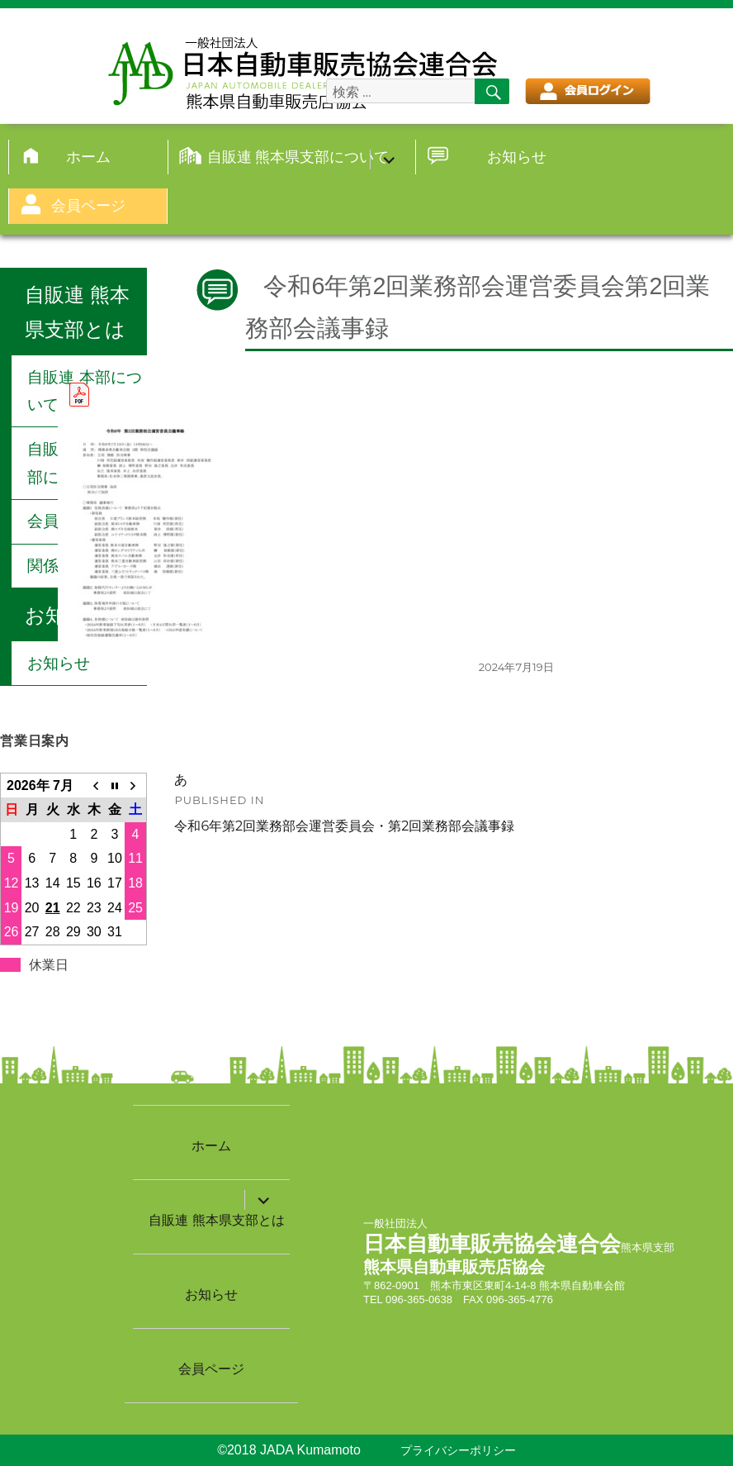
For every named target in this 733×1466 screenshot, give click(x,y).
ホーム (88, 156)
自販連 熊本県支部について (298, 156)
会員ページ (88, 205)
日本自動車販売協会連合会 (492, 1243)
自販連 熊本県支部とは (216, 1220)
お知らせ (516, 156)
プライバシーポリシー (458, 1451)
